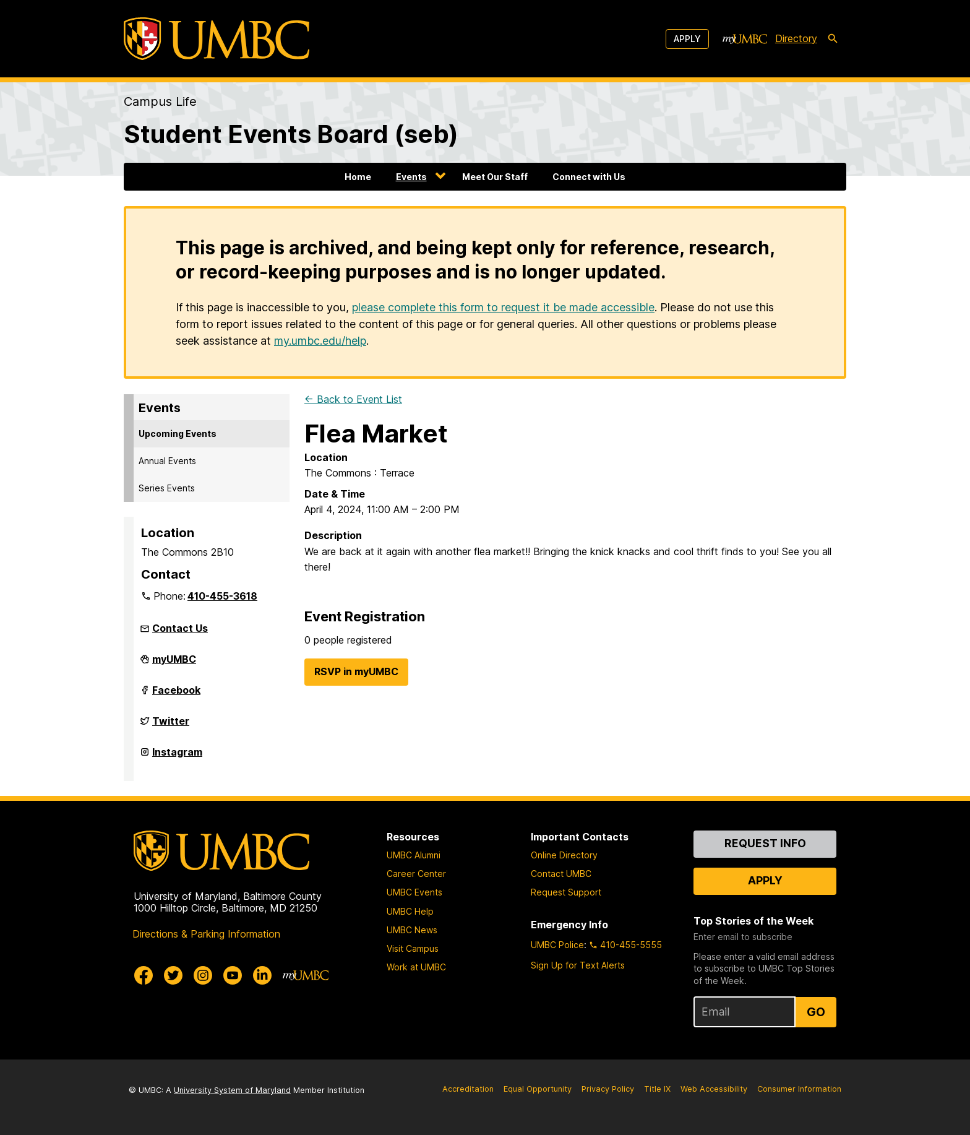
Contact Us (180, 628)
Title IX (657, 1089)
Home (358, 176)
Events (411, 176)
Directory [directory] (796, 38)
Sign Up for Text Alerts (578, 965)
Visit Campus (413, 948)
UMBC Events (414, 892)
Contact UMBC (561, 873)
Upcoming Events (178, 433)
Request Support (566, 892)
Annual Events (167, 460)
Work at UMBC (416, 967)
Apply (687, 38)
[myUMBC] (745, 39)
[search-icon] (832, 39)
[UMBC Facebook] (143, 975)
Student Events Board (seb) (291, 134)
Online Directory (564, 855)
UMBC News (412, 930)
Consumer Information (799, 1089)
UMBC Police (557, 944)
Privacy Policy (608, 1089)
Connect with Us (588, 176)
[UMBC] (216, 38)
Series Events (167, 488)
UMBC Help (410, 911)
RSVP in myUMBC (356, 671)
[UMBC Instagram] (203, 975)
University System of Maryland (232, 1090)
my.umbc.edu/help (320, 340)
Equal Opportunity (538, 1089)
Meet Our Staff (495, 176)
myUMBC (174, 664)
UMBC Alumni (413, 855)
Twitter (170, 726)
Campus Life (160, 101)
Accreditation (468, 1089)
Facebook (176, 695)
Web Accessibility (713, 1089)
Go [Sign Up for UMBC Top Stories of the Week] (816, 1011)
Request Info (765, 843)
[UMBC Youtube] (232, 975)
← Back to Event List (353, 399)
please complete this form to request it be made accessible (503, 307)
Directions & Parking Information (206, 934)
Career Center (416, 873)
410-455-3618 (222, 596)
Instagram (177, 756)
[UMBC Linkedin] (262, 975)
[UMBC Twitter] (173, 975)
